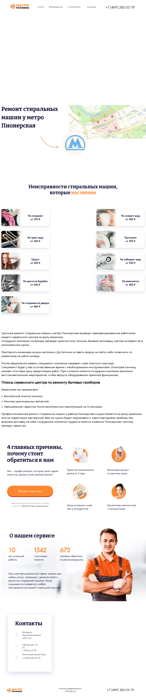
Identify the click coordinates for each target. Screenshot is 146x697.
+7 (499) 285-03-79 (120, 7)
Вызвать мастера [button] (30, 491)
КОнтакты (91, 7)
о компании (74, 7)
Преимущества (56, 7)
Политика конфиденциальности (70, 688)
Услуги (40, 7)
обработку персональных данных (35, 506)
